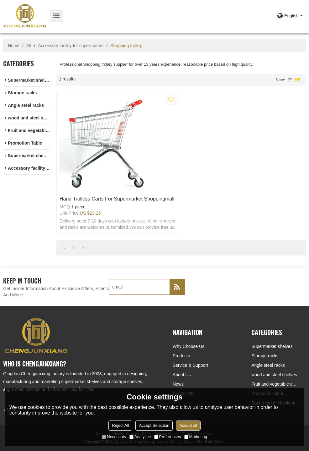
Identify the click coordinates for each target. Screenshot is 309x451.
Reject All (120, 425)
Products (181, 355)
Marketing (195, 436)
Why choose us (188, 346)
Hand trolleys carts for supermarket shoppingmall (117, 198)
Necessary (114, 436)
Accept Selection (154, 425)
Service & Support (190, 365)
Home (13, 45)
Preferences (167, 436)
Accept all (188, 425)
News (178, 384)
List (290, 80)
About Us (182, 374)
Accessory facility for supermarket (70, 45)
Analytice (140, 436)
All (28, 45)
